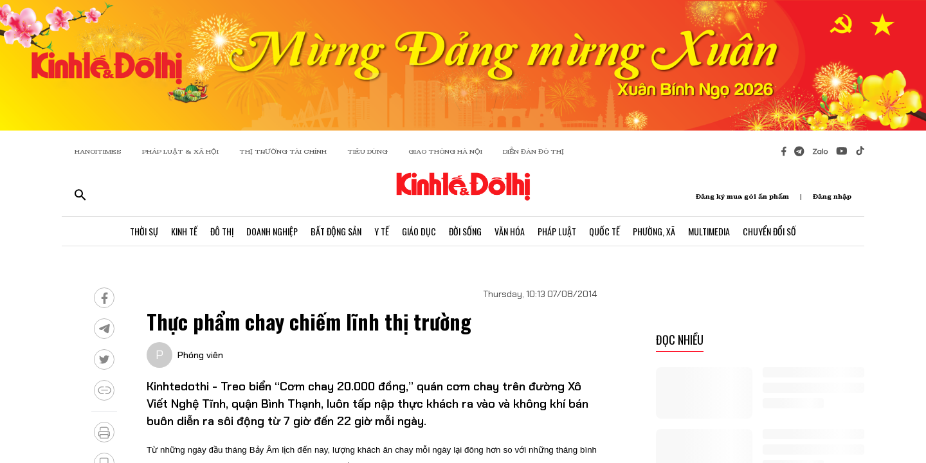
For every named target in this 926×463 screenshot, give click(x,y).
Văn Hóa (510, 231)
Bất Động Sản (336, 231)
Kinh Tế (184, 231)
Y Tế (381, 231)
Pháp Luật (557, 231)
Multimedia (709, 231)
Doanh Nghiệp (272, 231)
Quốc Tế (604, 231)
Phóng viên (200, 355)
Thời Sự (144, 231)
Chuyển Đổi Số (769, 231)
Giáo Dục (419, 231)
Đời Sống (465, 231)
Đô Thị (221, 231)
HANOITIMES (98, 151)
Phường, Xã (654, 231)
